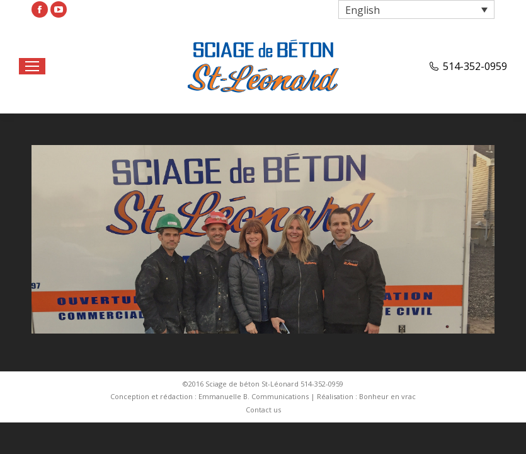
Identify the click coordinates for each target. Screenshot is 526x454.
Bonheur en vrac (387, 396)
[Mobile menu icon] (32, 66)
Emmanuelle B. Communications (253, 396)
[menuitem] (263, 410)
